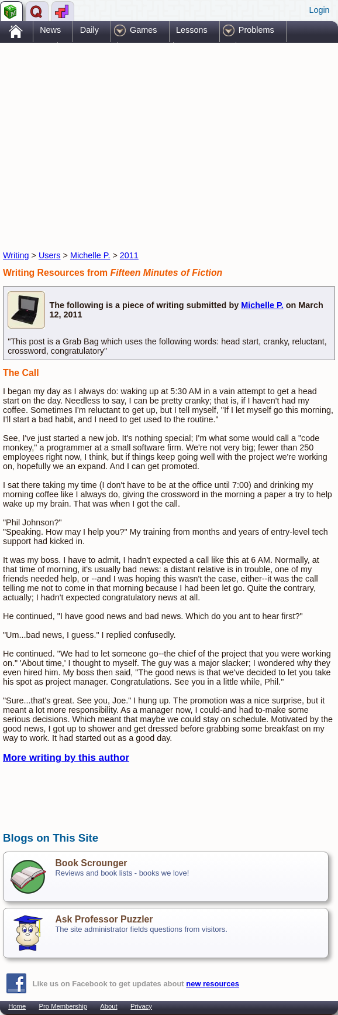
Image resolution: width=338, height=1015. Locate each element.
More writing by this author (66, 757)
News (50, 30)
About (108, 1006)
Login (319, 10)
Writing (16, 255)
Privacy (141, 1006)
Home (17, 1006)
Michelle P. (90, 255)
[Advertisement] (140, 136)
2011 (129, 255)
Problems (256, 30)
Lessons (192, 30)
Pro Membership (63, 1006)
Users (50, 255)
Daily (89, 30)
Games (143, 30)
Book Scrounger (91, 863)
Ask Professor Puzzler (104, 919)
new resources (212, 983)
